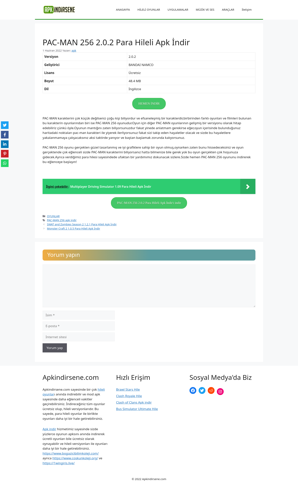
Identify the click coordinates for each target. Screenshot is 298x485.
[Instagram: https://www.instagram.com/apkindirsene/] (220, 391)
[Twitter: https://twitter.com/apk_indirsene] (202, 390)
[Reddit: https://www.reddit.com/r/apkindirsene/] (211, 390)
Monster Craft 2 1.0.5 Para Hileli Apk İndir (73, 228)
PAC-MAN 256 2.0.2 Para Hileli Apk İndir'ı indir (149, 203)
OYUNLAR (53, 216)
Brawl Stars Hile (128, 389)
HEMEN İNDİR (149, 103)
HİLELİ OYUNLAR (148, 9)
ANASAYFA (123, 9)
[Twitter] (5, 125)
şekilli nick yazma (202, 404)
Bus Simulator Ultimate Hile (137, 409)
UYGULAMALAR (178, 9)
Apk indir (49, 429)
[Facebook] (5, 134)
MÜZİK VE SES (205, 9)
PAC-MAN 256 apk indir (62, 220)
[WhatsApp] (5, 163)
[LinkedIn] (5, 144)
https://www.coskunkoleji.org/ (75, 458)
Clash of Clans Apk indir (134, 402)
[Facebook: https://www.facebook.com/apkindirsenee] (192, 390)
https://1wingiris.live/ (59, 463)
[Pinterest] (5, 153)
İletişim (247, 9)
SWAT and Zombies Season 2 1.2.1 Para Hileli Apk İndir (82, 224)
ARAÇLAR (228, 9)
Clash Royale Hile (129, 396)
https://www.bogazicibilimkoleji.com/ (71, 453)
